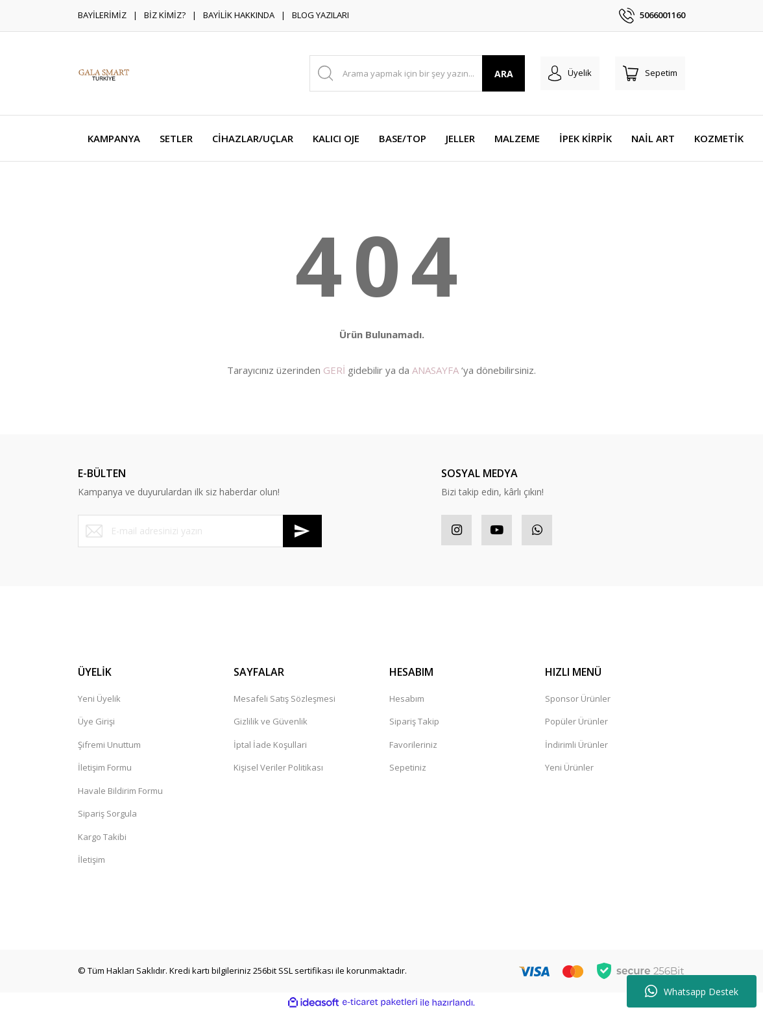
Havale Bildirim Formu (120, 792)
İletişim (91, 861)
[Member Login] (570, 73)
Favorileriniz (413, 746)
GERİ (334, 370)
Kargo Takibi (102, 839)
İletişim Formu (105, 769)
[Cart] (650, 73)
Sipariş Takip (414, 723)
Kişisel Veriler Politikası (278, 769)
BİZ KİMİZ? (165, 15)
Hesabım (406, 700)
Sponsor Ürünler (578, 700)
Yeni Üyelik (99, 700)
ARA (503, 74)
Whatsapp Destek (691, 991)
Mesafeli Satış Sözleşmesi (284, 700)
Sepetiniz (407, 769)
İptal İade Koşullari (270, 746)
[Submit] (302, 531)
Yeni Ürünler (569, 769)
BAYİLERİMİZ (102, 15)
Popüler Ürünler (576, 723)
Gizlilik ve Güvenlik (271, 723)
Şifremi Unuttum (109, 746)
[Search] (417, 73)
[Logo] (104, 73)
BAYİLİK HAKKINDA (238, 15)
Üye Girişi (96, 723)
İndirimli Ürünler (576, 746)
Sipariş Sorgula (107, 815)
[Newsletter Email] (200, 531)
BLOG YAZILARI (320, 15)
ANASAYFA (435, 370)
